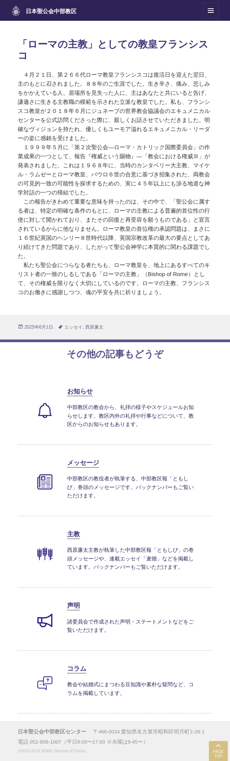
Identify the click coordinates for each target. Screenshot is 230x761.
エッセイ (73, 327)
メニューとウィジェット (211, 18)
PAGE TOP (218, 754)
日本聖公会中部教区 (51, 11)
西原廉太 (94, 327)
